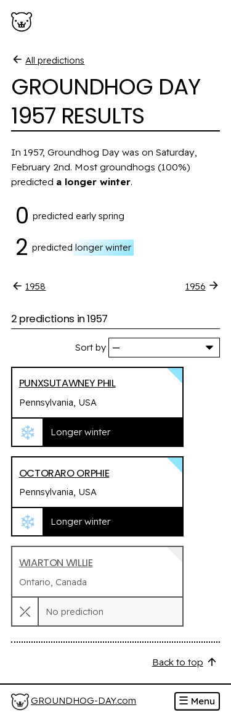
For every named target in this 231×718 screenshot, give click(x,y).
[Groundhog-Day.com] (23, 22)
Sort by (90, 347)
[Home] (74, 702)
